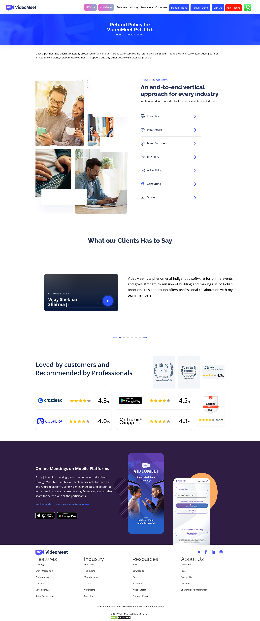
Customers (161, 7)
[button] (120, 337)
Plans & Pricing (179, 7)
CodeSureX (106, 7)
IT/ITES (87, 583)
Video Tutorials (139, 589)
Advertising (89, 589)
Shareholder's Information (194, 589)
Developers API (43, 589)
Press (184, 570)
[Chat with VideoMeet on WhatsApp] (247, 7)
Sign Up (218, 7)
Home (119, 34)
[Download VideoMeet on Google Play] (67, 515)
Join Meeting (233, 7)
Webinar (39, 583)
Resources (147, 7)
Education (89, 564)
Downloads (138, 570)
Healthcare (89, 570)
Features (122, 7)
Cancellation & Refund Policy (149, 606)
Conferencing (42, 577)
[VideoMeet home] (21, 7)
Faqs (134, 577)
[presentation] (115, 339)
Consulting (89, 596)
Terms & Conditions (106, 606)
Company (186, 564)
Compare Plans (140, 596)
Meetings (40, 564)
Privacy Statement (126, 606)
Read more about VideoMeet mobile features (59, 504)
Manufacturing (91, 577)
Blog (134, 564)
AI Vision (90, 7)
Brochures (137, 583)
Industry (134, 7)
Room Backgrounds (45, 596)
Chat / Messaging (44, 570)
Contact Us (186, 577)
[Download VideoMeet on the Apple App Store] (45, 515)
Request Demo (200, 7)
